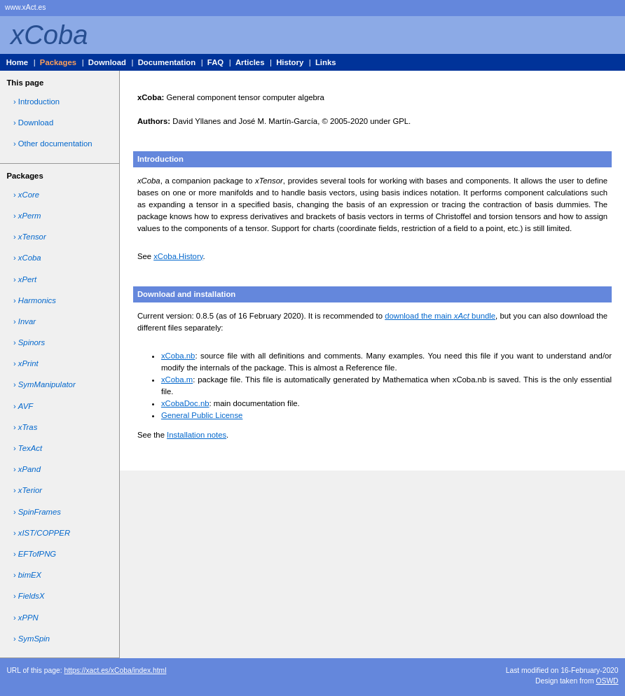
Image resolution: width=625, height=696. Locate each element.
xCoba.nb (178, 356)
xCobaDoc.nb (185, 403)
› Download (33, 122)
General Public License (202, 415)
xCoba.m (177, 379)
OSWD (607, 681)
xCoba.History (177, 256)
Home (17, 62)
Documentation (166, 62)
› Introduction (36, 101)
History (289, 62)
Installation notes (196, 435)
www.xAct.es (25, 7)
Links (325, 62)
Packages (58, 62)
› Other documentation (52, 143)
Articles (250, 62)
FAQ (215, 62)
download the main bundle (440, 316)
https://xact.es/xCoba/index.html (115, 670)
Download (107, 62)
